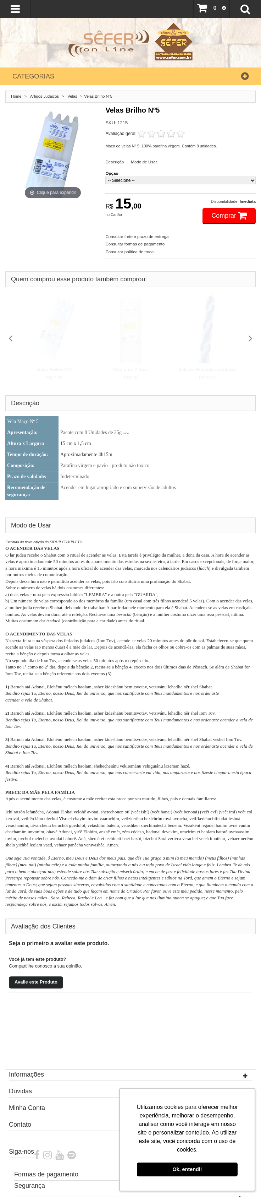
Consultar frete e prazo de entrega (136, 236)
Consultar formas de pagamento (135, 244)
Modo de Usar (144, 161)
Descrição (114, 161)
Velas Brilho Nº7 (54, 369)
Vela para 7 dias (130, 369)
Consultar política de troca (129, 251)
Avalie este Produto (36, 982)
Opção (111, 173)
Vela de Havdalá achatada (206, 369)
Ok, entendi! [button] (187, 1169)
